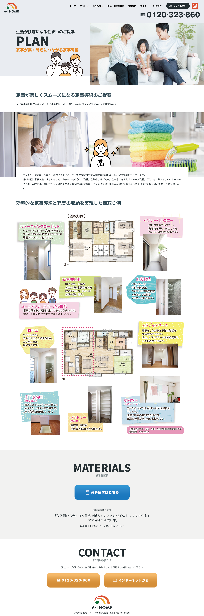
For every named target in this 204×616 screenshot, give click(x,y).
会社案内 (132, 5)
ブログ (143, 5)
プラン (84, 5)
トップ (73, 5)
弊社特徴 (98, 5)
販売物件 (157, 5)
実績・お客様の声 (115, 5)
